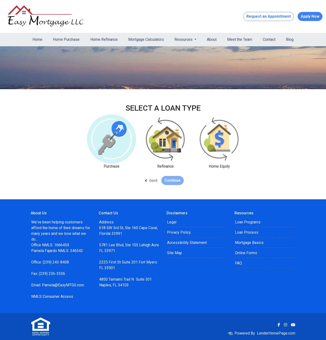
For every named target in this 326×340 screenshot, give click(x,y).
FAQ (238, 263)
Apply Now (310, 16)
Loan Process (246, 232)
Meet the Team (239, 39)
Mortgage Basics (249, 242)
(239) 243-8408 (56, 262)
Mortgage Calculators (146, 39)
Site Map (174, 253)
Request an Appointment (268, 16)
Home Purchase (66, 39)
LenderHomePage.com (276, 333)
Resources (184, 39)
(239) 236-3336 (52, 273)
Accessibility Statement (187, 242)
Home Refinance (104, 39)
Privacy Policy (179, 232)
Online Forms (246, 253)
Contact (269, 39)
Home (37, 39)
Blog (290, 39)
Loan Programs (247, 222)
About (212, 39)
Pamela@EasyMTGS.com (63, 285)
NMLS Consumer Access (52, 296)
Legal (171, 222)
